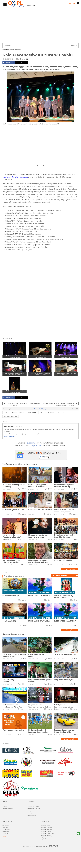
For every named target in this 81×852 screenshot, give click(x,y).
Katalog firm (5, 833)
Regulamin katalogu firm (47, 833)
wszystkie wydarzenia (69, 630)
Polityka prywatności (46, 827)
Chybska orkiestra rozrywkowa (24, 413)
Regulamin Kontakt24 (46, 839)
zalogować (31, 443)
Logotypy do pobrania (33, 806)
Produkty (30, 810)
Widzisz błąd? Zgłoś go (40, 409)
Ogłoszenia (5, 831)
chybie (6, 413)
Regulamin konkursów (46, 837)
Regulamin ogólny (45, 826)
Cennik (29, 812)
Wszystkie (39, 46)
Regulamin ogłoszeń (46, 829)
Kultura (19, 49)
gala (64, 413)
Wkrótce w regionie (14, 576)
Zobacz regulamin (9, 436)
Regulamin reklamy (45, 835)
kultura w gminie (10, 416)
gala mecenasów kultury (49, 413)
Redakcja (4, 806)
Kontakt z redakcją (7, 808)
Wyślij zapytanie (32, 815)
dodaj (60, 575)
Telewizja (5, 827)
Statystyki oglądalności (34, 808)
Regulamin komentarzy (46, 831)
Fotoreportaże (6, 829)
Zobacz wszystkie (69, 569)
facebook (8, 63)
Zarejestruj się (35, 445)
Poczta (4, 836)
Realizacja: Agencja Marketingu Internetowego (40, 846)
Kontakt (30, 814)
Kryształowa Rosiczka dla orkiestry (15, 177)
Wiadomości (13, 49)
